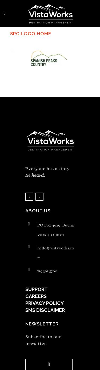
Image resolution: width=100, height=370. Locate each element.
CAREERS (36, 296)
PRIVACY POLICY (44, 303)
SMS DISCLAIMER (45, 310)
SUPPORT (36, 289)
